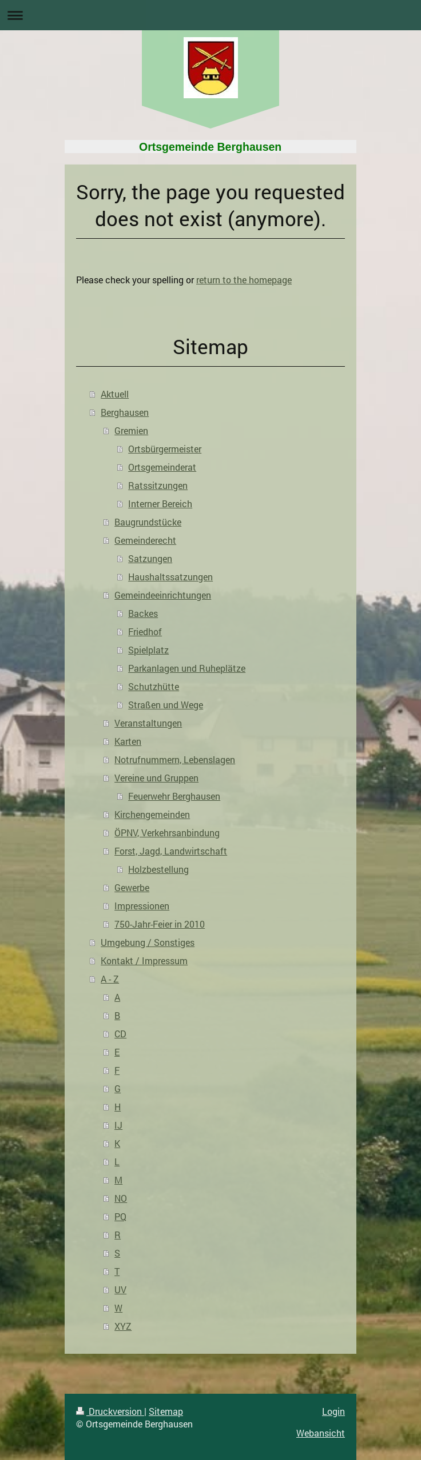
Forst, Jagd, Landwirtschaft (170, 851)
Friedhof (145, 631)
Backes (143, 613)
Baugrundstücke (147, 522)
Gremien (131, 430)
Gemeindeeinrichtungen (162, 595)
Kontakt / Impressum (144, 960)
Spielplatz (148, 650)
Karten (127, 741)
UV (120, 1289)
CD (120, 1034)
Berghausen (125, 412)
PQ (120, 1216)
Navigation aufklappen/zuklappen (210, 15)
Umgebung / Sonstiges (147, 942)
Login (333, 1411)
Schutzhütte (153, 686)
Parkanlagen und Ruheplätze (186, 668)
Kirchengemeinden (152, 814)
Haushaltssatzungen (170, 577)
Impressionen (141, 906)
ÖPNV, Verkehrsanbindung (167, 833)
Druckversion (110, 1411)
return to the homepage (244, 280)
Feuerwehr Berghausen (174, 796)
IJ (118, 1125)
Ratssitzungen (158, 485)
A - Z (110, 979)
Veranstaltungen (148, 723)
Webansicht (320, 1433)
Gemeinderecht (145, 540)
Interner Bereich (160, 504)
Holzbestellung (158, 869)
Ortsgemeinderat (162, 467)
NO (120, 1198)
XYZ (123, 1326)
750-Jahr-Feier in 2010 (159, 924)
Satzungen (150, 558)
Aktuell (115, 394)
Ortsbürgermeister (164, 449)
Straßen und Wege (165, 705)
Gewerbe (131, 887)
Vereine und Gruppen (156, 778)
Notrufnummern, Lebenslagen (174, 759)
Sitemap (166, 1411)
